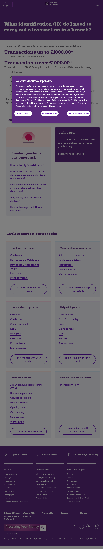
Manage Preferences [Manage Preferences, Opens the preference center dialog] (49, 113)
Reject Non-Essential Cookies (78, 113)
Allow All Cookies (23, 113)
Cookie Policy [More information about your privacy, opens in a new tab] (55, 106)
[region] (51, 99)
